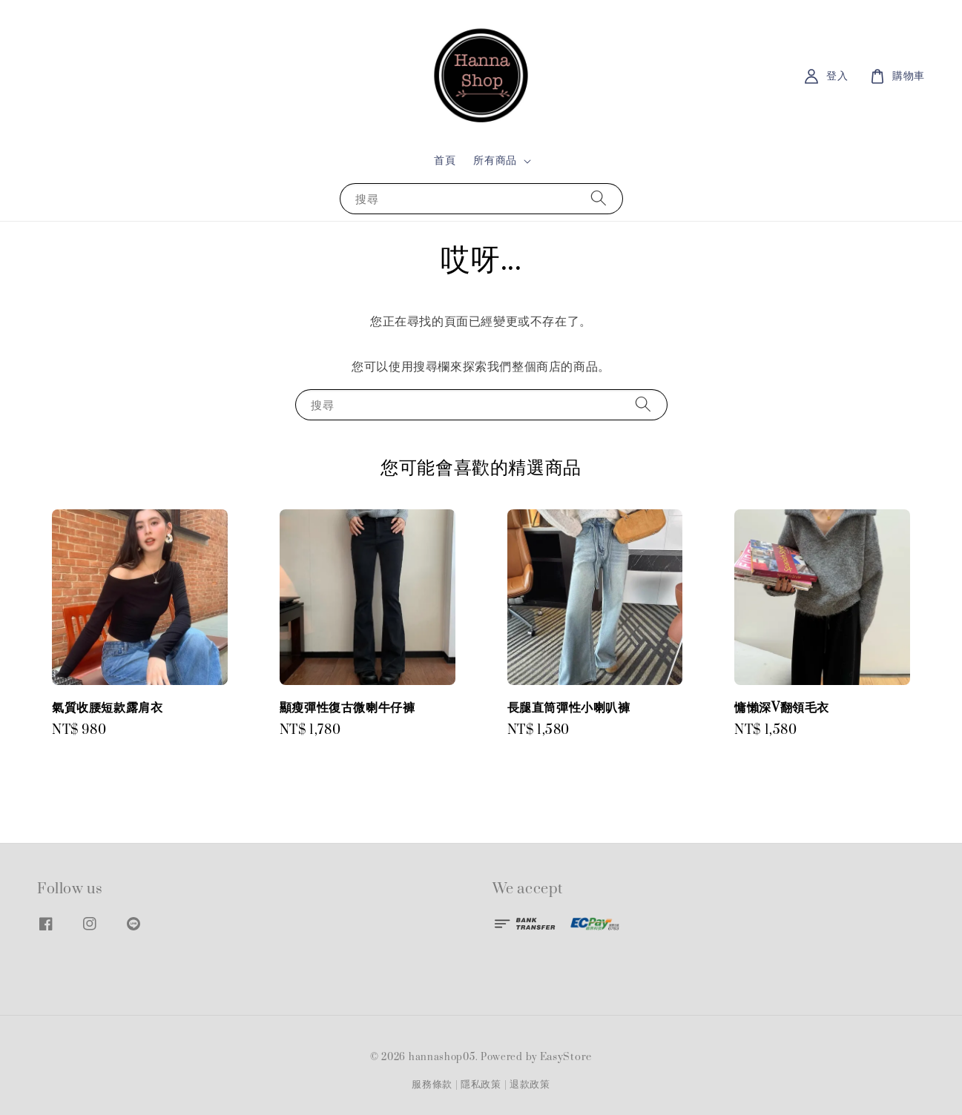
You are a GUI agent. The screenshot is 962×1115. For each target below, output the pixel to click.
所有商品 (494, 161)
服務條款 (432, 1084)
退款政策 (530, 1084)
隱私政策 (481, 1084)
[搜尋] (598, 198)
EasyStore (566, 1057)
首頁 (444, 160)
